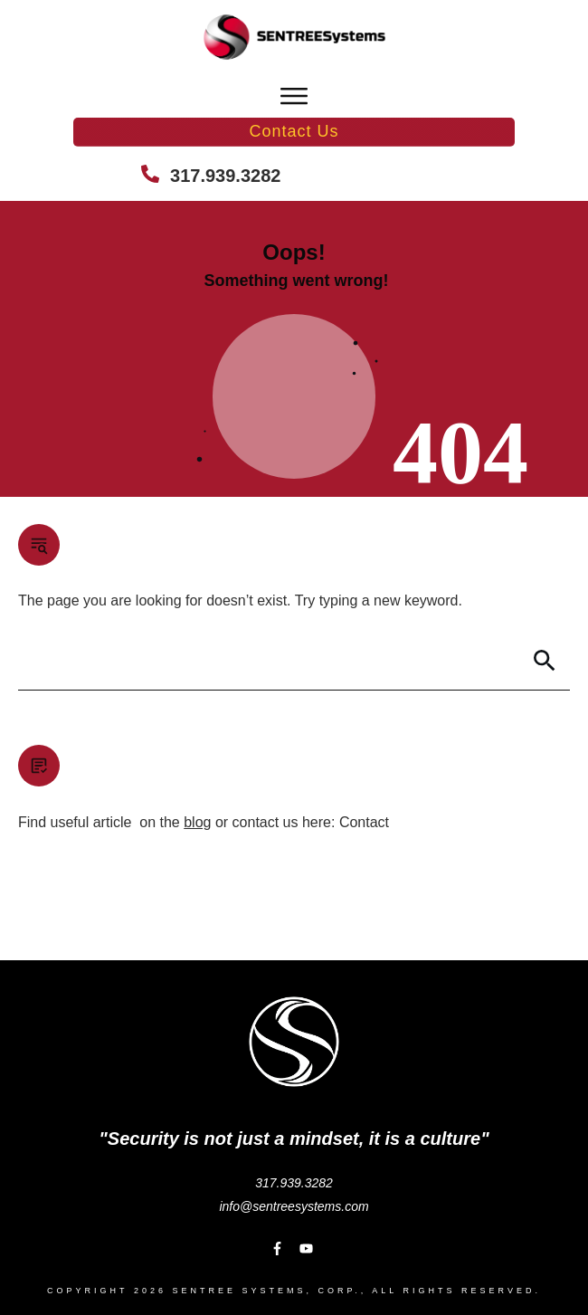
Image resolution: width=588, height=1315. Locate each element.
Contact (364, 822)
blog (197, 822)
